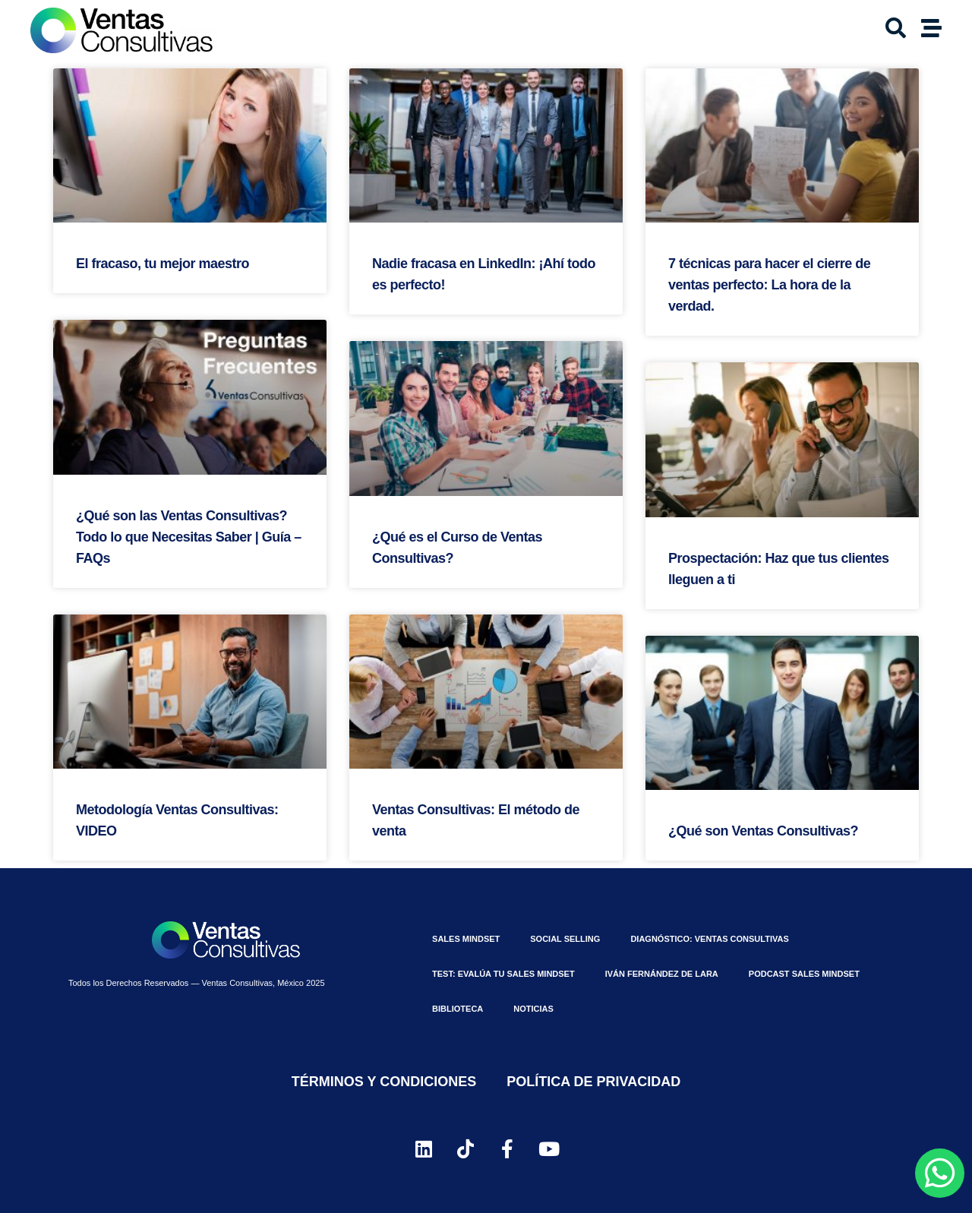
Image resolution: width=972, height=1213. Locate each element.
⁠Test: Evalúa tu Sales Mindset (503, 973)
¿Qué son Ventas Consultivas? (763, 831)
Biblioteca (457, 1008)
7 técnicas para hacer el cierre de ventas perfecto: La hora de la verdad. (769, 285)
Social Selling (565, 938)
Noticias (533, 1008)
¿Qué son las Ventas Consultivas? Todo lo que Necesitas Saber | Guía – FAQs (188, 537)
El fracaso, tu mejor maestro (162, 263)
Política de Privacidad (593, 1081)
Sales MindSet (466, 938)
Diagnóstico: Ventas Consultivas (709, 938)
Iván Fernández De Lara (661, 973)
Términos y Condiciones (384, 1081)
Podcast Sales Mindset (804, 973)
